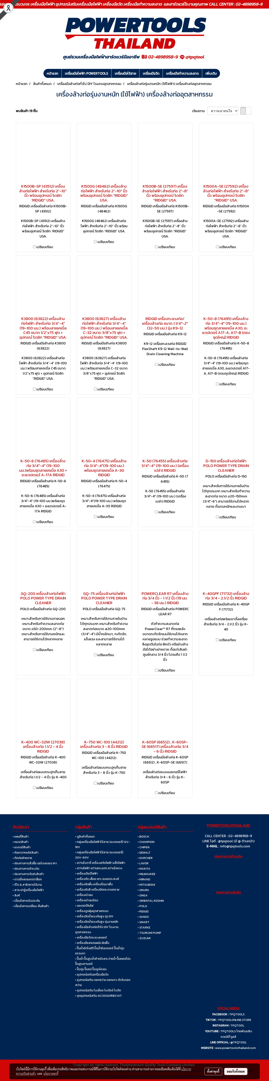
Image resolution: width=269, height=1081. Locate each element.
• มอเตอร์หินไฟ (84, 905)
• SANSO (143, 917)
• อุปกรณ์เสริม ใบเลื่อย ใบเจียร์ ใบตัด (98, 990)
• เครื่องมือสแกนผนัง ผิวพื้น (92, 943)
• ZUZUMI (144, 938)
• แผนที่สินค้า (20, 836)
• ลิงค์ (16, 895)
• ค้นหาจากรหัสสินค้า (25, 852)
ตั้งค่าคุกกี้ (213, 1071)
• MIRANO (144, 879)
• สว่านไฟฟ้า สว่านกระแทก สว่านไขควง (98, 868)
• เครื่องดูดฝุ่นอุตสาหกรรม (91, 911)
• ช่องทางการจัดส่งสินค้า (28, 874)
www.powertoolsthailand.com (235, 1048)
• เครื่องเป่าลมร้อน (86, 900)
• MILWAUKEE (146, 874)
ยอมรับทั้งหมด (236, 1071)
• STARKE (144, 927)
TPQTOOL (237, 1025)
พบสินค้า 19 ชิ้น (26, 110)
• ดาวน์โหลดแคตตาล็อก (27, 879)
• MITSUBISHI (146, 884)
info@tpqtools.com (235, 846)
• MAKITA (144, 868)
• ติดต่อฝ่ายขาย (22, 858)
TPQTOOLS (237, 1014)
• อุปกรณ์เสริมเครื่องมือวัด (91, 974)
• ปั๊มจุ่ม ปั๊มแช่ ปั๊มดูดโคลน (90, 969)
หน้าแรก (52, 73)
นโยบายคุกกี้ (50, 1073)
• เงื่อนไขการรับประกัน (26, 901)
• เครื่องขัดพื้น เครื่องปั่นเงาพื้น (94, 884)
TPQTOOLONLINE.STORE (234, 1020)
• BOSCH (143, 836)
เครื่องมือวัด (151, 73)
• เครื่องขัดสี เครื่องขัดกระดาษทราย (97, 889)
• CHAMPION (146, 842)
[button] (224, 73)
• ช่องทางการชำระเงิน (26, 868)
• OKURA (143, 890)
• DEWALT (144, 852)
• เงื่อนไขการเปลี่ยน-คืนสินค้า (31, 906)
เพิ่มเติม (211, 73)
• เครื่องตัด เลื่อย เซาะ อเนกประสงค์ (97, 879)
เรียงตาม (199, 110)
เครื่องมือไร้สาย (125, 73)
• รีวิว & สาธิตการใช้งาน (27, 884)
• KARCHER (145, 858)
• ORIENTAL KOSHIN (151, 901)
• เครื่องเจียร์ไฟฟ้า (86, 873)
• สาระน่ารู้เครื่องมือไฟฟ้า (28, 890)
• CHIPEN (143, 847)
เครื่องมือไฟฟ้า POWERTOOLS (86, 73)
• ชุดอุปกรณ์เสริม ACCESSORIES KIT (98, 996)
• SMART (143, 922)
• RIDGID (143, 911)
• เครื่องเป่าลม (84, 895)
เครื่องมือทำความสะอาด (182, 73)
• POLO (142, 906)
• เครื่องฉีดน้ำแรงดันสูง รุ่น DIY (94, 916)
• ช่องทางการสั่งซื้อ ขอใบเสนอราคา (35, 863)
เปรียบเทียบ (44, 246)
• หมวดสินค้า (20, 842)
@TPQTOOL (238, 1042)
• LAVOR (143, 863)
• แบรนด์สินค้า (21, 847)
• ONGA (143, 895)
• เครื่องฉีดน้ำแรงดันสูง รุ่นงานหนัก (96, 921)
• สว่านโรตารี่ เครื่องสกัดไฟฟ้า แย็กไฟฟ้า (100, 863)
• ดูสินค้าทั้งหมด (85, 836)
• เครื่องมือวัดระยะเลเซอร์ (91, 937)
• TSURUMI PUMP (149, 933)
